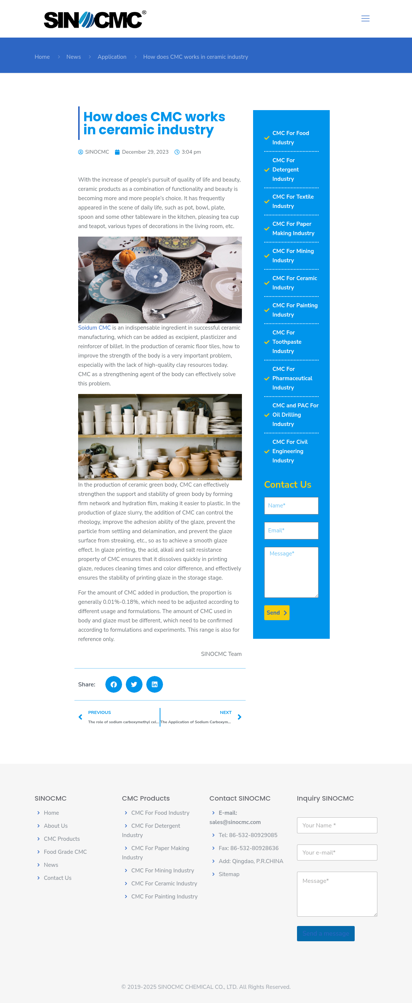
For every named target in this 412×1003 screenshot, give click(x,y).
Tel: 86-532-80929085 (248, 835)
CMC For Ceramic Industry (164, 883)
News (74, 57)
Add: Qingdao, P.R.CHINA (251, 861)
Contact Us (57, 878)
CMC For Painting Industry (164, 896)
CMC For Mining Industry (162, 870)
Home (42, 57)
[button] (113, 684)
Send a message (326, 933)
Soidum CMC (94, 327)
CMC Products (62, 839)
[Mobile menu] (365, 18)
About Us (56, 826)
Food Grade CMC (65, 852)
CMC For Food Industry (160, 813)
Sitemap (229, 874)
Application (112, 57)
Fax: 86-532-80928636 (249, 848)
